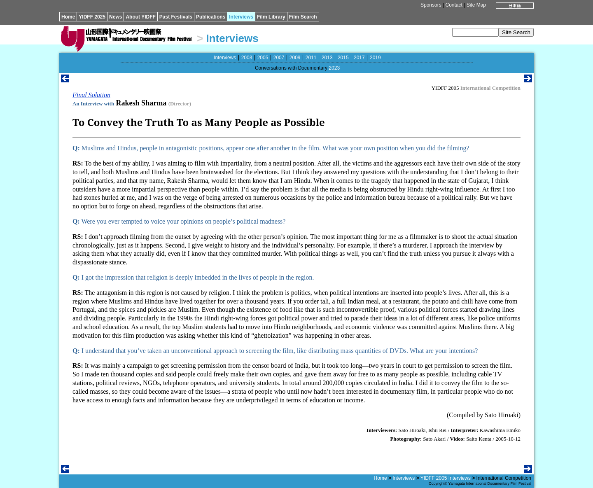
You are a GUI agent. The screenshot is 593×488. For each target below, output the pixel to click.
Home (68, 17)
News (115, 17)
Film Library (271, 17)
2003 (246, 58)
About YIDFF (140, 17)
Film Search (303, 17)
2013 (327, 58)
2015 (343, 58)
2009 (295, 58)
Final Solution (91, 94)
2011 (311, 58)
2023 (334, 68)
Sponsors (430, 5)
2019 (375, 58)
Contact (453, 5)
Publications (210, 17)
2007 (279, 58)
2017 (359, 58)
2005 (262, 58)
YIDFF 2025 (92, 17)
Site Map (476, 5)
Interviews (241, 17)
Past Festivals (175, 17)
